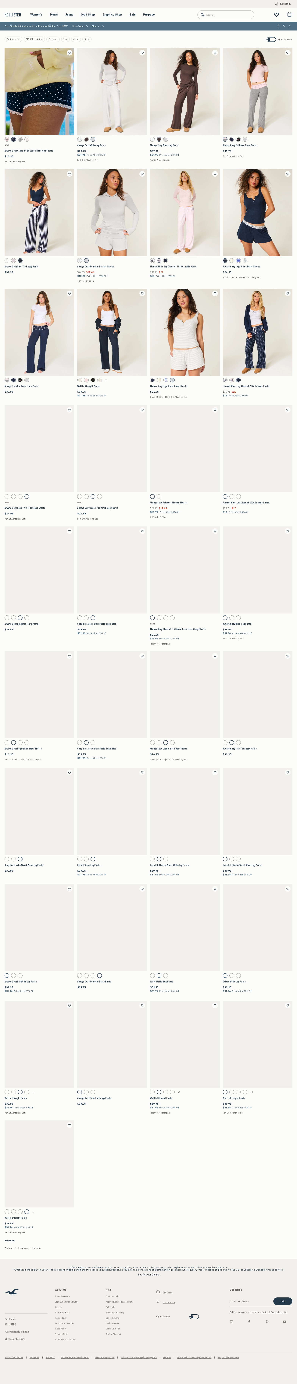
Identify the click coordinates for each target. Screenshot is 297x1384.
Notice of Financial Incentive (274, 1312)
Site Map (167, 1357)
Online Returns (112, 1318)
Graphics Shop (112, 14)
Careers (58, 1307)
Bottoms (36, 1248)
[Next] (289, 26)
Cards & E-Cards (113, 1328)
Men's (54, 14)
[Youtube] (285, 1322)
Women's (36, 14)
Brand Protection (62, 1296)
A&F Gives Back (62, 1312)
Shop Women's (80, 26)
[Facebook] (249, 1322)
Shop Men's (98, 26)
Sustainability (61, 1334)
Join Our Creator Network (66, 1301)
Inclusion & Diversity (64, 1323)
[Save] (69, 52)
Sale (133, 14)
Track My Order (112, 1323)
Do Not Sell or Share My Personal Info (194, 1357)
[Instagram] (232, 1322)
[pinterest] (267, 1322)
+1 (106, 380)
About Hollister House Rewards (120, 1301)
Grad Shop (88, 14)
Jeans (69, 14)
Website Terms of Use (104, 1357)
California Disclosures (65, 1339)
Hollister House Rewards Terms (75, 1357)
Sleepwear (23, 1248)
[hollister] (15, 15)
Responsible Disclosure (228, 1357)
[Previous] (278, 26)
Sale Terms (34, 1357)
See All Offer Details (148, 1274)
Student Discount (113, 1334)
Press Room (60, 1328)
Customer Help (112, 1296)
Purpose (149, 14)
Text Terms (50, 1357)
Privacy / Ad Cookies (14, 1357)
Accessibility (60, 1318)
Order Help (110, 1307)
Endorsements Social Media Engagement (139, 1357)
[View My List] (276, 15)
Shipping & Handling (115, 1312)
